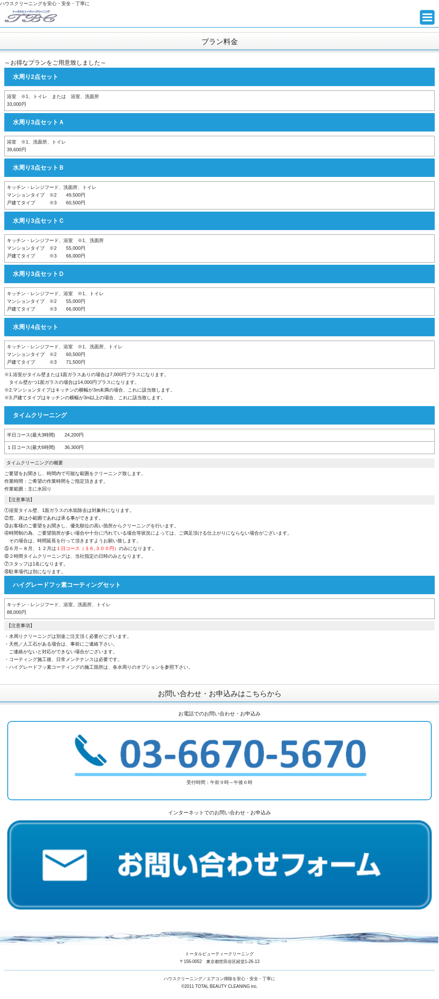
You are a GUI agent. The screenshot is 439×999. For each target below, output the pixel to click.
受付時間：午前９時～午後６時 (219, 760)
